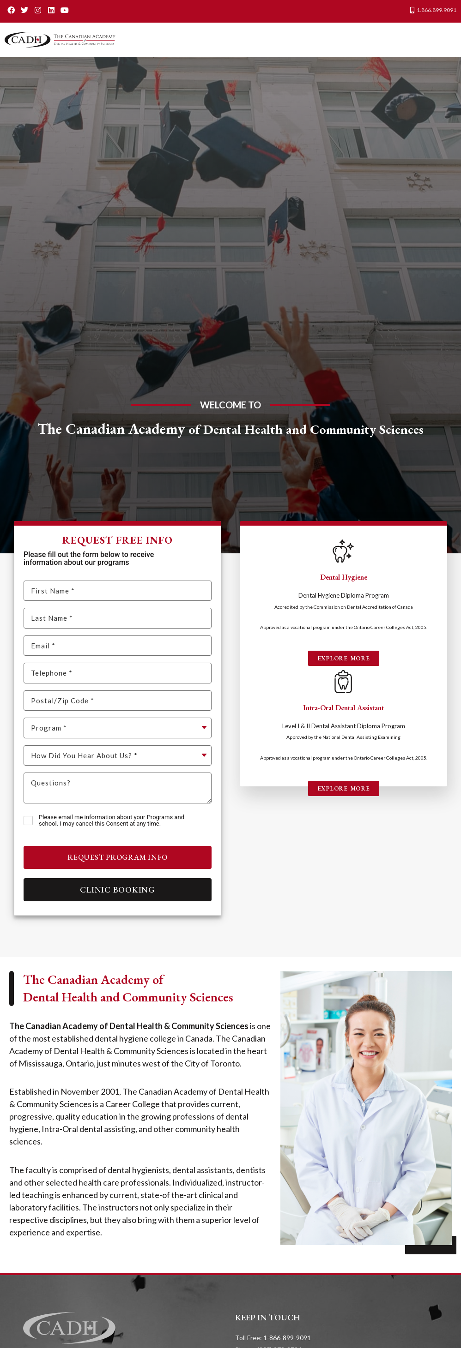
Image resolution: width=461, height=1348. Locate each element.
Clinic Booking (117, 889)
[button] (446, 39)
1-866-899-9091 (287, 1338)
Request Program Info (117, 857)
